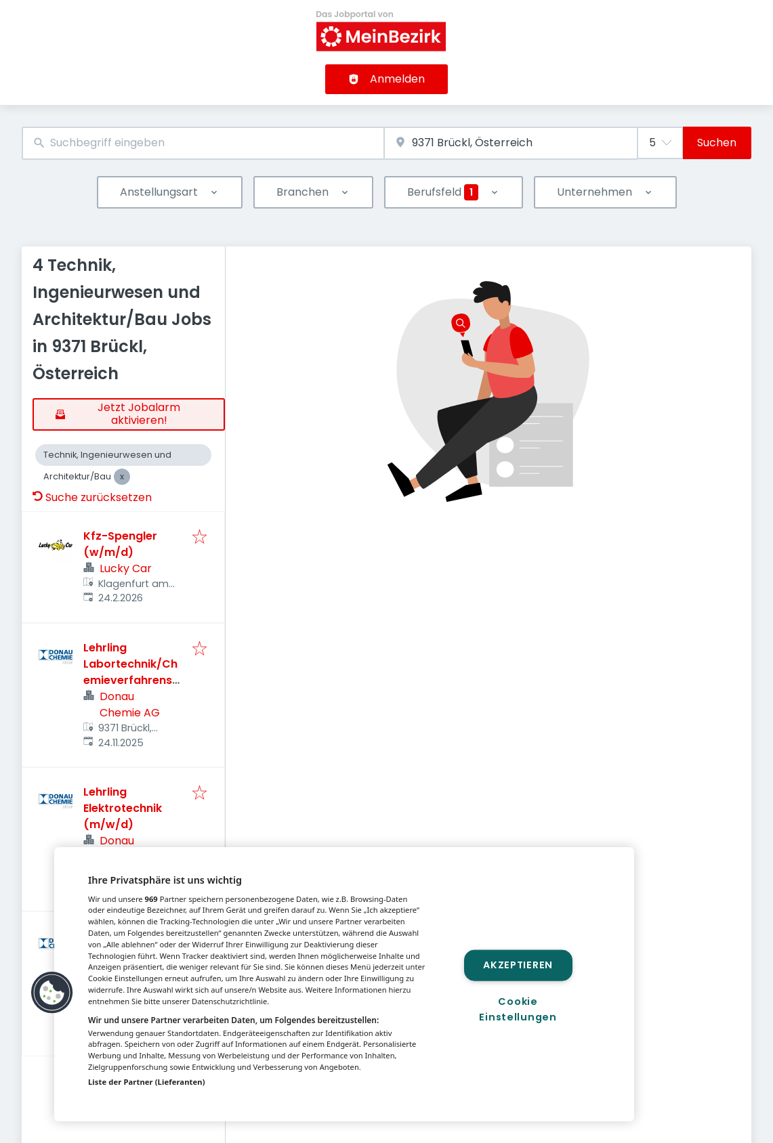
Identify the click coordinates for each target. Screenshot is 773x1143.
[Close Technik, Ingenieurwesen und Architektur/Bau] (122, 477)
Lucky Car (126, 568)
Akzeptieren (518, 965)
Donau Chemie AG (130, 704)
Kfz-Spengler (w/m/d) (120, 544)
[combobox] (203, 143)
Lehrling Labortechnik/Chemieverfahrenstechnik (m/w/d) (130, 672)
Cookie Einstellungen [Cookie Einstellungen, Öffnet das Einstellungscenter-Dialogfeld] (517, 1009)
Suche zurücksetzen (92, 497)
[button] (52, 992)
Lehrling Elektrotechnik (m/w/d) (122, 808)
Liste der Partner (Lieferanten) (146, 1082)
